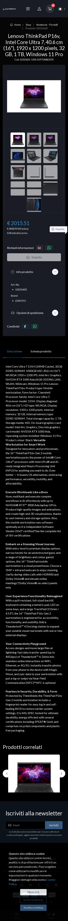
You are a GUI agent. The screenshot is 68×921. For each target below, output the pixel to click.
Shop (28, 24)
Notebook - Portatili (47, 24)
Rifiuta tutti (33, 892)
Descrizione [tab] (14, 351)
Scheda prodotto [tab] (41, 351)
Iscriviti (53, 825)
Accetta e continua (33, 907)
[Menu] (27, 8)
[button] (34, 272)
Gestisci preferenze (33, 899)
